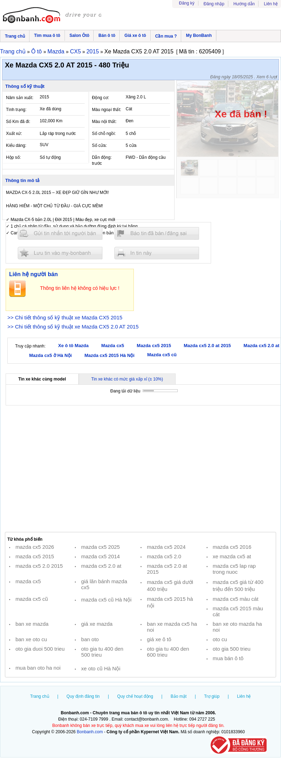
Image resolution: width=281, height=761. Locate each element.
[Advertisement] (140, 469)
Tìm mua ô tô (47, 35)
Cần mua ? (166, 36)
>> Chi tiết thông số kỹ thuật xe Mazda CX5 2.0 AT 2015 (72, 327)
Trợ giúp (212, 696)
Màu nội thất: (104, 121)
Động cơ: (100, 97)
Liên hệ (271, 3)
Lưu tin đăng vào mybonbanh (60, 252)
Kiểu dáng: (16, 145)
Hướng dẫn (244, 3)
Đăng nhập (214, 3)
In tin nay (156, 252)
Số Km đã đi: (18, 121)
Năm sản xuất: (19, 97)
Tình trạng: (16, 109)
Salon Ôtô (80, 35)
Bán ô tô (106, 35)
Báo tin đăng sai (156, 233)
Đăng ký (187, 3)
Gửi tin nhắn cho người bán (60, 233)
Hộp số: (13, 157)
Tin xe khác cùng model (42, 379)
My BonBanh (198, 35)
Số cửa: (99, 145)
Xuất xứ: (14, 133)
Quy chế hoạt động (135, 696)
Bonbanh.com (90, 731)
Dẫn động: (102, 157)
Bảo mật (179, 696)
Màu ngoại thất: (106, 109)
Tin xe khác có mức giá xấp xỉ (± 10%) (127, 379)
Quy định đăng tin (82, 696)
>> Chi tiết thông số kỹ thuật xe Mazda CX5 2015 (64, 317)
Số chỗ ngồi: (104, 133)
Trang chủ (15, 36)
